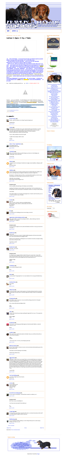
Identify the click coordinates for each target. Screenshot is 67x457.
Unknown (11, 161)
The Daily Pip (11, 151)
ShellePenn (11, 170)
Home (25, 427)
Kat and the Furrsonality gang (14, 392)
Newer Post (9, 427)
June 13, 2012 (11, 123)
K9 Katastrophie (12, 298)
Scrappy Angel (12, 411)
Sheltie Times (11, 289)
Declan (10, 274)
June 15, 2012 (11, 423)
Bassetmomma (12, 247)
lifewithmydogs (12, 419)
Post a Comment (11, 425)
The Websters (11, 265)
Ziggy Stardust (12, 357)
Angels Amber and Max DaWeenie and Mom (17, 217)
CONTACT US (15, 31)
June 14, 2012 (11, 415)
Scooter (10, 199)
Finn (10, 210)
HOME (8, 31)
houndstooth (11, 322)
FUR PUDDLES (11, 111)
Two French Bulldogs (13, 375)
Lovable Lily (11, 332)
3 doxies (10, 127)
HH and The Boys (12, 118)
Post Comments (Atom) (15, 429)
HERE (27, 83)
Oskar (10, 311)
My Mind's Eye (11, 232)
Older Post (42, 427)
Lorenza (10, 383)
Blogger (38, 453)
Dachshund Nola (12, 282)
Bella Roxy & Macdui (13, 345)
